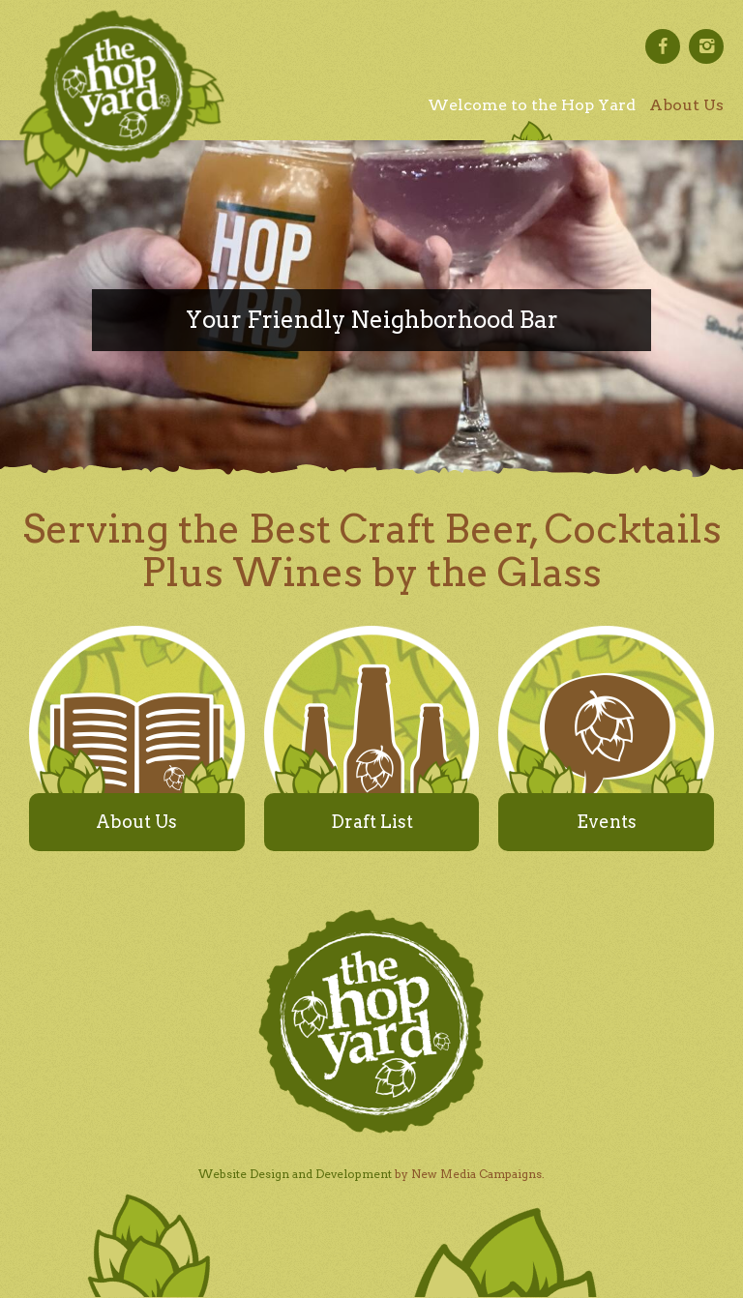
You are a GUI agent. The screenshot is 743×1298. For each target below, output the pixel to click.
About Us (686, 105)
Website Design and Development (295, 1173)
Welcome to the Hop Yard (532, 105)
